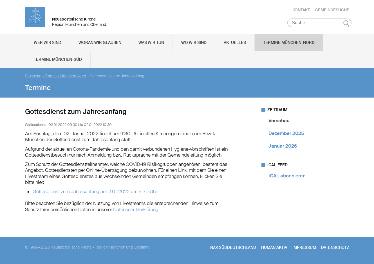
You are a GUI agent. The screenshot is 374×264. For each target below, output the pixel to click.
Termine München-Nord (289, 42)
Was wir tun (151, 42)
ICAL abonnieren (287, 176)
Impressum (304, 247)
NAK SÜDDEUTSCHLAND (233, 247)
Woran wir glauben (100, 42)
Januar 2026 (282, 146)
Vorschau (279, 121)
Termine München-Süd (58, 59)
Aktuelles (235, 42)
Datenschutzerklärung (135, 209)
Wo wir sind (194, 42)
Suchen (346, 23)
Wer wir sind (47, 42)
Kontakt (301, 9)
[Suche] (319, 23)
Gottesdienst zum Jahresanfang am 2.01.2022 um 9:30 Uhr (95, 191)
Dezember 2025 (286, 133)
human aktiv (274, 247)
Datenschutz (335, 247)
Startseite (33, 76)
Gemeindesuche (332, 9)
